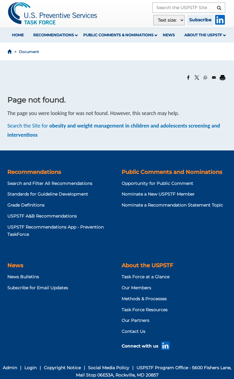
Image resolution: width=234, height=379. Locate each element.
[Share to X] (197, 77)
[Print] (222, 77)
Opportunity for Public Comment (157, 183)
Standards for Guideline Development (47, 194)
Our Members (136, 288)
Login (30, 367)
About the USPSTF (203, 35)
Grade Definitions (25, 205)
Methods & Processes (144, 298)
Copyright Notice (62, 367)
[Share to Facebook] (188, 77)
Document (29, 51)
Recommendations (53, 35)
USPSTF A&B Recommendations (42, 216)
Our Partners (135, 320)
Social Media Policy (108, 367)
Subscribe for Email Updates (37, 288)
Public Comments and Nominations (172, 172)
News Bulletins (23, 277)
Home (18, 35)
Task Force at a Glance (145, 277)
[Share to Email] (214, 77)
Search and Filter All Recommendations (49, 183)
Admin (10, 367)
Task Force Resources (145, 309)
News (169, 35)
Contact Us (133, 331)
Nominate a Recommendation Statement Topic (172, 205)
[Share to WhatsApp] (205, 77)
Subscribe (200, 20)
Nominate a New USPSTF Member (158, 194)
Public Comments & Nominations (118, 35)
